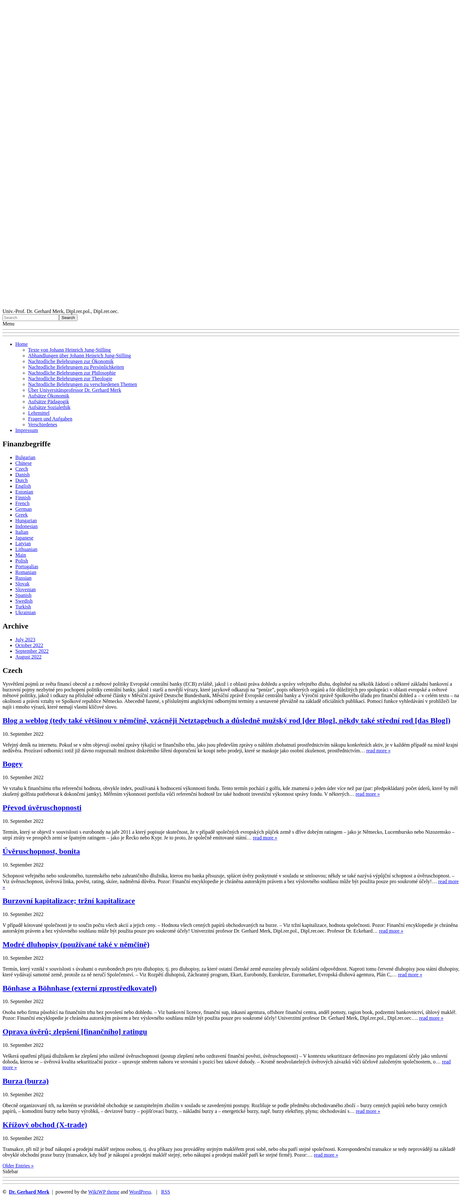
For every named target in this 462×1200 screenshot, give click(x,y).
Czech (21, 469)
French (22, 503)
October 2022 (29, 645)
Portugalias (26, 566)
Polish (21, 560)
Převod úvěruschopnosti (42, 807)
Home (21, 344)
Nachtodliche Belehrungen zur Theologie (70, 378)
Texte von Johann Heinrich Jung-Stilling (69, 350)
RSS (165, 1192)
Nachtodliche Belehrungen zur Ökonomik (71, 361)
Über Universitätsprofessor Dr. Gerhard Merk (74, 390)
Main (20, 555)
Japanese (24, 537)
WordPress (140, 1192)
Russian (23, 578)
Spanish (23, 595)
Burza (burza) (26, 1081)
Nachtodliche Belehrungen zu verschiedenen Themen (82, 384)
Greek (21, 515)
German (23, 509)
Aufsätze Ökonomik (48, 396)
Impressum (26, 430)
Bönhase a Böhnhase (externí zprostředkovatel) (80, 988)
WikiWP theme (103, 1192)
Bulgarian (25, 457)
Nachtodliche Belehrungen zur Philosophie (72, 373)
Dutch (21, 480)
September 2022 (31, 651)
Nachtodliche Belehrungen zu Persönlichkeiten (76, 367)
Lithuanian (26, 549)
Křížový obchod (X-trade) (45, 1125)
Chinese (23, 463)
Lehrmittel (39, 413)
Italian (21, 532)
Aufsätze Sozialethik (49, 407)
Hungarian (26, 520)
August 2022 (28, 657)
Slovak (22, 583)
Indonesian (26, 526)
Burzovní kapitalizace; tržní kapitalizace (69, 901)
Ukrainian (25, 612)
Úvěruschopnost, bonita (41, 851)
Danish (22, 474)
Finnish (23, 497)
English (23, 486)
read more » (378, 750)
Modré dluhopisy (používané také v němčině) (76, 944)
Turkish (23, 606)
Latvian (23, 543)
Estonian (24, 492)
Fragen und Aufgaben (50, 418)
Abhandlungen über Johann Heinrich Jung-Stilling (79, 355)
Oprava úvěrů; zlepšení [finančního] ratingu (75, 1031)
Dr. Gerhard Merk (29, 1192)
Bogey (13, 764)
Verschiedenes (42, 424)
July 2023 (25, 639)
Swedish (24, 601)
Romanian (25, 572)
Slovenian (25, 589)
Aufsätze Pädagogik (48, 401)
